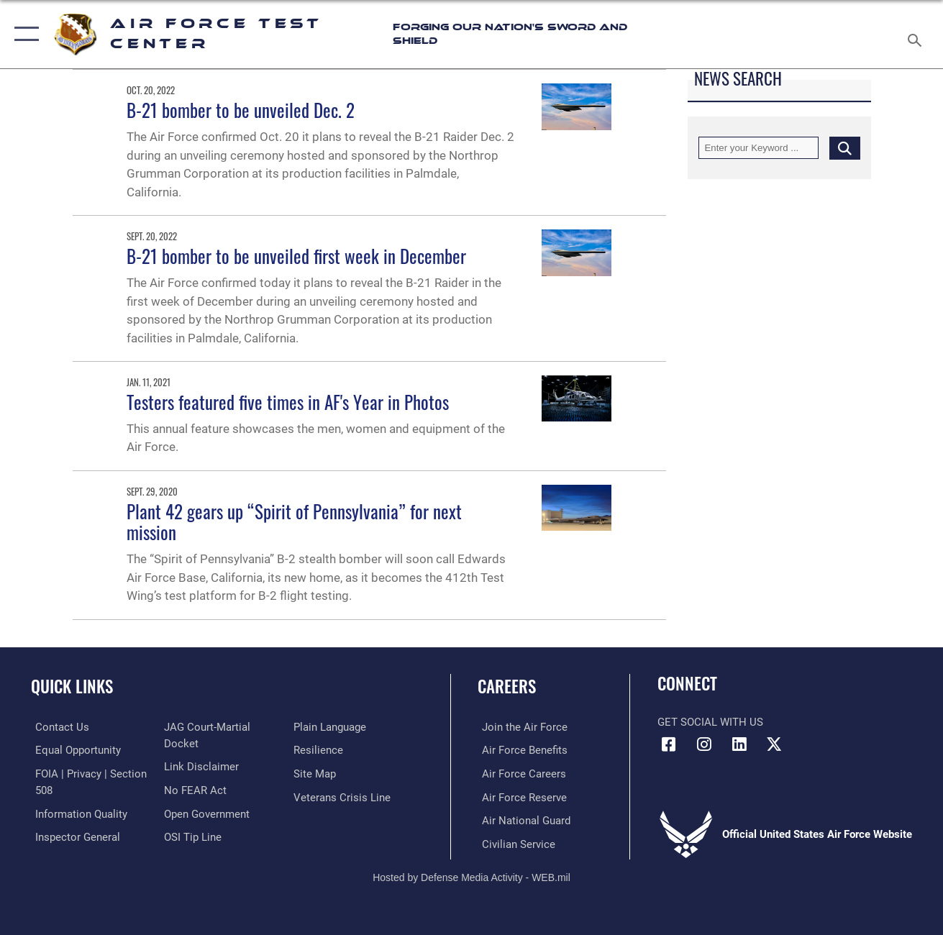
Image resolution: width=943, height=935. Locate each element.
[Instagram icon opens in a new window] (703, 744)
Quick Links (72, 686)
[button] (23, 34)
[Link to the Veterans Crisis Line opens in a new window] (343, 796)
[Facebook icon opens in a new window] (668, 744)
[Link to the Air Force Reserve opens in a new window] (520, 796)
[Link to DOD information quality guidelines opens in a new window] (77, 812)
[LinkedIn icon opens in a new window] (739, 744)
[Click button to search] (844, 147)
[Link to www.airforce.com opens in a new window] (520, 727)
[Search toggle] (917, 34)
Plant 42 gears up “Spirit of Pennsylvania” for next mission (294, 521)
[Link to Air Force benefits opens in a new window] (520, 750)
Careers (507, 686)
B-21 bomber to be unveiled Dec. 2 (241, 110)
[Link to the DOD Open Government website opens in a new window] (205, 812)
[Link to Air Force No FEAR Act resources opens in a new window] (194, 789)
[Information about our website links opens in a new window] (200, 766)
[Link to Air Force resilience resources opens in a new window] (320, 750)
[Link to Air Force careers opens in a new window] (520, 773)
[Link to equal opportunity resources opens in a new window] (74, 750)
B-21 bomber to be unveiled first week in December (296, 256)
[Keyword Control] (758, 147)
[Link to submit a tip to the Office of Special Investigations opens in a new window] (191, 835)
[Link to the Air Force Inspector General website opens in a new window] (73, 835)
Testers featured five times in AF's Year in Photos (288, 402)
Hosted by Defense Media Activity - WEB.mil (471, 875)
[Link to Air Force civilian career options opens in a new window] (514, 842)
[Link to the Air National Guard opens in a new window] (522, 819)
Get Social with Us (710, 722)
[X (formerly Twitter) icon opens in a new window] (774, 744)
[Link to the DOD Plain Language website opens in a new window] (331, 727)
